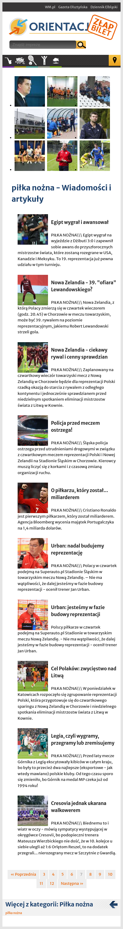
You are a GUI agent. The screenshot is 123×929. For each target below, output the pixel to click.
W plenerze (61, 62)
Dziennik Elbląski (104, 7)
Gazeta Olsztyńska (72, 7)
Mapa (115, 60)
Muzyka (8, 60)
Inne (44, 60)
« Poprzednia (23, 874)
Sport (32, 60)
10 (110, 874)
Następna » (72, 883)
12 (52, 883)
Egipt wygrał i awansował (80, 222)
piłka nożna (13, 913)
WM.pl (50, 7)
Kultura (20, 60)
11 (41, 883)
